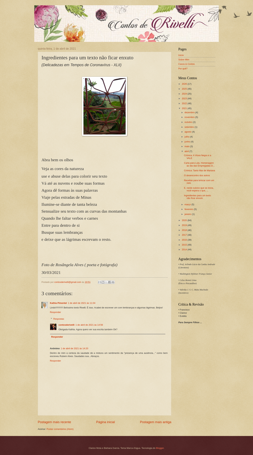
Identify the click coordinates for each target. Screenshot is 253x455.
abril (186, 151)
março (187, 204)
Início (181, 55)
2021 (184, 108)
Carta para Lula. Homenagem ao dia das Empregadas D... (199, 164)
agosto (188, 131)
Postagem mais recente (54, 422)
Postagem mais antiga (155, 422)
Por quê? (182, 68)
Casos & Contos (186, 64)
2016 (184, 240)
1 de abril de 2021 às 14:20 (74, 348)
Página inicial (105, 422)
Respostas (58, 319)
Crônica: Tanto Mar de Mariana (199, 170)
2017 (184, 235)
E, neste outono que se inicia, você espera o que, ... (199, 189)
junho (187, 141)
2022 (184, 103)
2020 (184, 220)
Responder (55, 312)
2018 (184, 230)
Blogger (160, 448)
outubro (188, 122)
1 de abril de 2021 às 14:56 (89, 325)
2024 (184, 93)
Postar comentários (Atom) (60, 429)
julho (187, 136)
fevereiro (189, 209)
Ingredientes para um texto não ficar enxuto (197, 196)
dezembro (189, 112)
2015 (184, 244)
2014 (184, 249)
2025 (184, 88)
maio (187, 146)
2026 (184, 84)
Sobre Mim (183, 59)
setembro (189, 127)
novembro (189, 117)
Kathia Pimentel (58, 303)
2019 (184, 225)
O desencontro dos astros (197, 175)
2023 (184, 98)
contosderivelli (66, 325)
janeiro (188, 214)
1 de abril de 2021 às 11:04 (81, 303)
